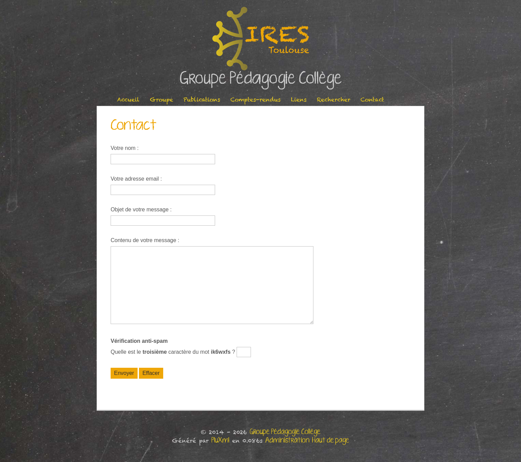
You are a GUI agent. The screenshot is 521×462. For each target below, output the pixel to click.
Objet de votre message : (141, 209)
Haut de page (330, 440)
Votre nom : (125, 148)
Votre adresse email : (136, 179)
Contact (372, 99)
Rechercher (333, 99)
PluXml (220, 440)
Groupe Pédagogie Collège (261, 78)
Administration (287, 440)
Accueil (128, 99)
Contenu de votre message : (145, 240)
